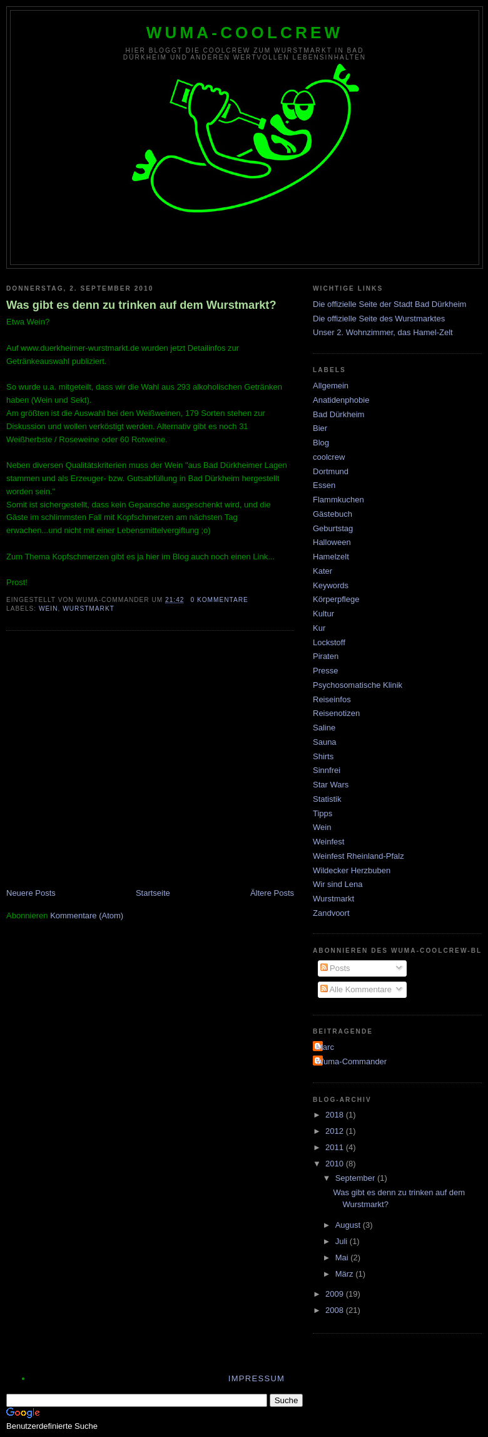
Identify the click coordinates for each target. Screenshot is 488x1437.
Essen (324, 485)
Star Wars (330, 784)
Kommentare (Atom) (86, 915)
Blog (321, 442)
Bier (320, 428)
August (349, 1225)
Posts (335, 968)
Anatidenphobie (341, 400)
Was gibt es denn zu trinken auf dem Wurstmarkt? (141, 305)
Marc (325, 1047)
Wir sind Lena (337, 884)
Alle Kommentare (356, 989)
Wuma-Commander (351, 1061)
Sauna (325, 742)
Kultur (323, 613)
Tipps (322, 813)
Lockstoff (329, 642)
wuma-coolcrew (244, 32)
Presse (325, 670)
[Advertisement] (117, 760)
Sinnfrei (326, 770)
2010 (335, 1163)
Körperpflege (336, 599)
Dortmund (330, 471)
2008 (335, 1310)
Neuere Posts (31, 893)
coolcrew (329, 457)
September (356, 1178)
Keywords (330, 585)
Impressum (256, 1378)
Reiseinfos (332, 699)
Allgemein (330, 385)
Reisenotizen (336, 713)
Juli (342, 1241)
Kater (322, 571)
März (345, 1274)
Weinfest (328, 841)
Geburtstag (333, 528)
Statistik (327, 799)
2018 (335, 1114)
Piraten (325, 656)
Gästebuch (332, 514)
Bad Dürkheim (338, 414)
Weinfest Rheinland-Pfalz (358, 856)
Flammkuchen (338, 499)
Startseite (153, 893)
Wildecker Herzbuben (351, 870)
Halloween (332, 542)
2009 (335, 1294)
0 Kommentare (219, 599)
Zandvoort (331, 913)
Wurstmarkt (88, 608)
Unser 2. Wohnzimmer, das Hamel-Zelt (383, 332)
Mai (343, 1257)
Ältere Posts (272, 893)
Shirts (323, 756)
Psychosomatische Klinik (357, 685)
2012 (335, 1131)
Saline (324, 727)
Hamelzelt (331, 556)
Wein (48, 608)
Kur (319, 628)
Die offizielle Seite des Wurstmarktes (379, 318)
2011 (335, 1147)
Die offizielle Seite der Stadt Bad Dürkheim (389, 304)
